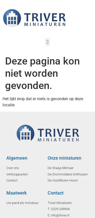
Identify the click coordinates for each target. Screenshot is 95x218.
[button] (47, 42)
